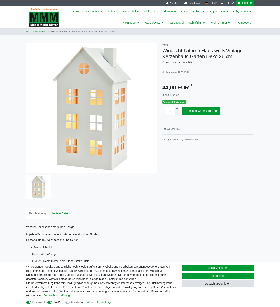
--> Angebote (243, 22)
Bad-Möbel (129, 11)
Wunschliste (172, 129)
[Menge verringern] (177, 113)
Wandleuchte (152, 22)
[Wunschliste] (231, 3)
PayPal (57, 302)
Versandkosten (192, 139)
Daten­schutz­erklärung (56, 295)
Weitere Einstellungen (100, 302)
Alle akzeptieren (218, 267)
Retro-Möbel (176, 22)
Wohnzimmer (219, 22)
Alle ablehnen (218, 275)
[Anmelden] (172, 3)
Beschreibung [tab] (37, 213)
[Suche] (222, 3)
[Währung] (213, 3)
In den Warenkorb (203, 111)
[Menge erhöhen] (177, 109)
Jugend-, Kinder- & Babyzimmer (229, 11)
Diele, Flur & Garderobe (158, 11)
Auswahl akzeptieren (217, 283)
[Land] (205, 3)
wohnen (112, 11)
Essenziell (38, 302)
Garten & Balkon (191, 11)
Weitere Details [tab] (61, 213)
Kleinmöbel (129, 22)
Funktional (77, 302)
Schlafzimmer (197, 22)
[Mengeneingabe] (170, 111)
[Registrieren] (192, 3)
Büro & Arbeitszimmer (86, 11)
